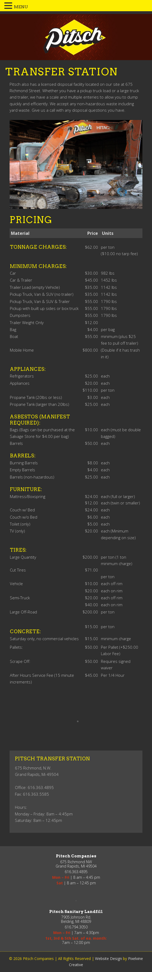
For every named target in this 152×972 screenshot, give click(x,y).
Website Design (108, 958)
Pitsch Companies (75, 37)
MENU (21, 6)
